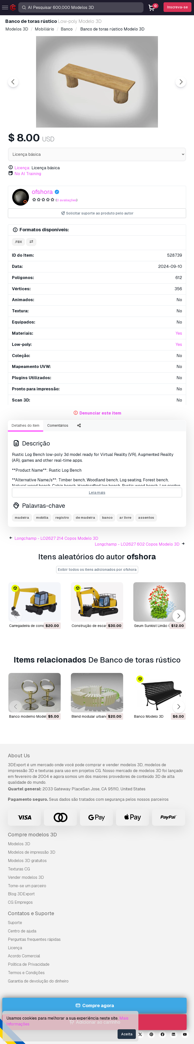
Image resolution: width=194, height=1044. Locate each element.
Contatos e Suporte (31, 913)
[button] (179, 616)
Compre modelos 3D (32, 834)
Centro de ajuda (22, 931)
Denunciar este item (100, 413)
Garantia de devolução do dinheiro (38, 981)
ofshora (42, 192)
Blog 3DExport (21, 894)
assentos (146, 517)
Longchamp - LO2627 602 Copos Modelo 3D (137, 544)
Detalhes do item (25, 425)
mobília (42, 517)
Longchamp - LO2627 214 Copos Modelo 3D (56, 538)
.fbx (18, 242)
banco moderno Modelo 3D (31, 716)
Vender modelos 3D (26, 877)
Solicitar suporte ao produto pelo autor (97, 213)
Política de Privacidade (29, 964)
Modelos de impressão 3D (31, 852)
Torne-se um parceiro (27, 885)
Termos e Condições (26, 972)
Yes (179, 333)
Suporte (15, 922)
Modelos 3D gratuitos (27, 860)
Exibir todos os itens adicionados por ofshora (97, 569)
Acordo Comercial (24, 956)
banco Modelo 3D (149, 716)
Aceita (126, 1034)
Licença (15, 947)
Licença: (22, 168)
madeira (22, 517)
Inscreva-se (177, 7)
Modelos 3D (19, 844)
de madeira (85, 517)
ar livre (125, 517)
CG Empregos (20, 902)
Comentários (57, 425)
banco (107, 517)
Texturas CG (19, 869)
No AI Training (27, 173)
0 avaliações (66, 200)
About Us (19, 755)
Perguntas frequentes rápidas (34, 939)
